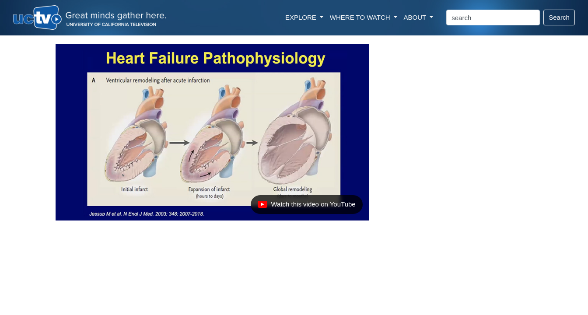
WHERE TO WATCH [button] (361, 17)
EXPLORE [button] (301, 17)
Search (559, 17)
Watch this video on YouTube (306, 206)
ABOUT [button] (416, 17)
